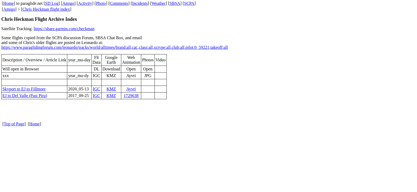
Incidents (140, 3)
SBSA (175, 3)
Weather (159, 3)
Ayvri (131, 89)
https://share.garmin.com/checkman (64, 28)
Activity (85, 3)
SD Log (52, 3)
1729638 (131, 95)
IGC (96, 89)
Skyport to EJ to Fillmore (24, 89)
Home (8, 3)
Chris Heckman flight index (46, 9)
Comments (119, 3)
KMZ (111, 89)
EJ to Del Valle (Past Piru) (24, 95)
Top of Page (14, 124)
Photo (101, 3)
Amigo (68, 3)
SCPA (189, 3)
